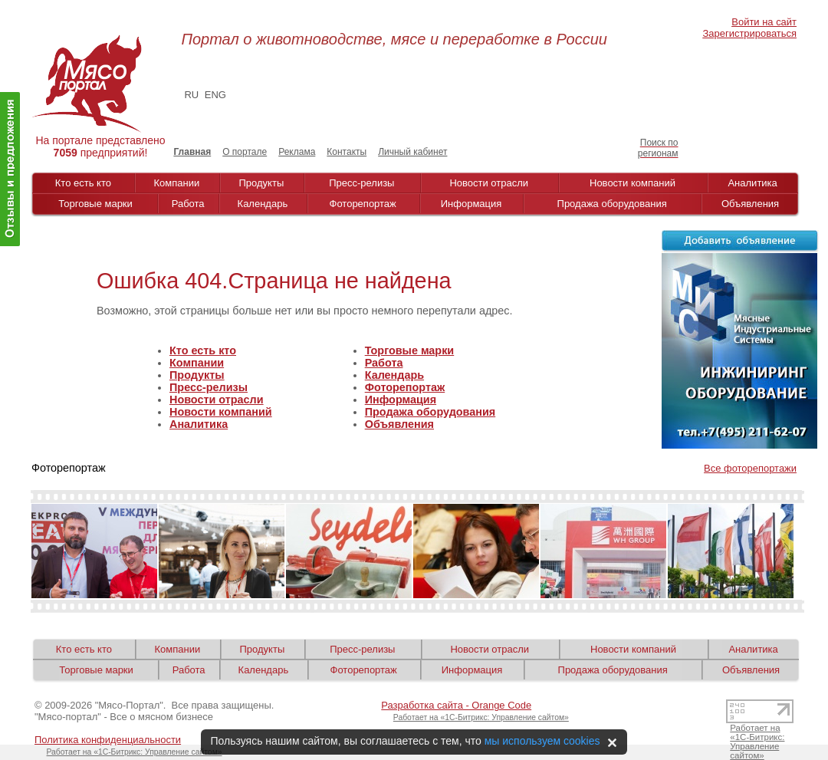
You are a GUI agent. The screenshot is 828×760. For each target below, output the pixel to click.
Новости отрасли (488, 183)
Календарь (263, 203)
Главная (192, 151)
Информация (471, 203)
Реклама (296, 151)
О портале (244, 151)
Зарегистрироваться (750, 33)
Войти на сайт (764, 22)
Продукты (261, 183)
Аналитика (752, 183)
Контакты (346, 151)
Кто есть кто (83, 183)
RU (191, 94)
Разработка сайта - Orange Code (456, 705)
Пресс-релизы (361, 183)
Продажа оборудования (612, 203)
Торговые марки (95, 203)
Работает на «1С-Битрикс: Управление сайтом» (481, 717)
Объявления (750, 203)
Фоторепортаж (363, 203)
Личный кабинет (412, 151)
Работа (188, 203)
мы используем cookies (542, 741)
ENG (215, 94)
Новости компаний (632, 183)
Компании (177, 183)
